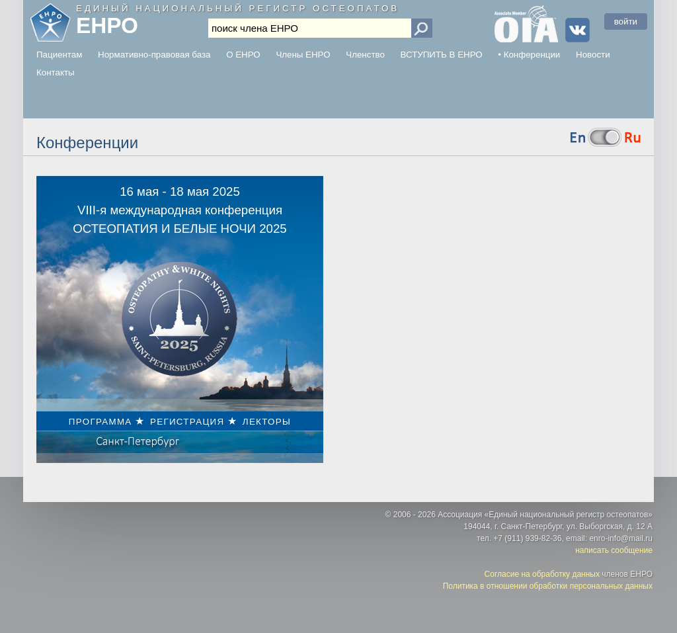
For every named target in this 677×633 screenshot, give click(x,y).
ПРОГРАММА (100, 422)
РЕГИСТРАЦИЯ (187, 422)
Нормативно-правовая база (154, 55)
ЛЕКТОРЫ (267, 422)
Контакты (55, 72)
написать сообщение (614, 550)
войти (625, 21)
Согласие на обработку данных (542, 574)
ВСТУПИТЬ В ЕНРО (442, 55)
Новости (593, 55)
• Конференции (529, 55)
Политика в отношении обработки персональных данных (548, 586)
